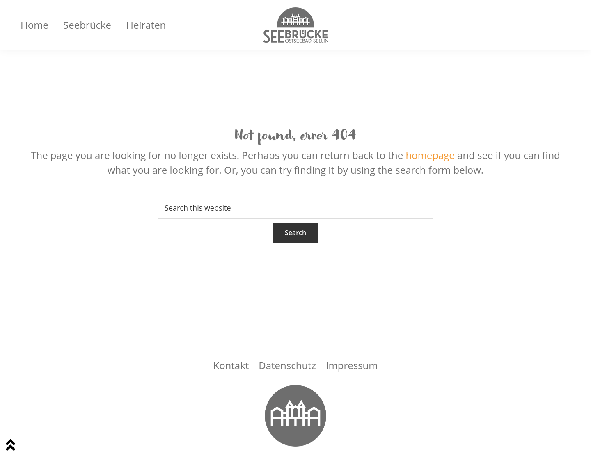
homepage (429, 155)
